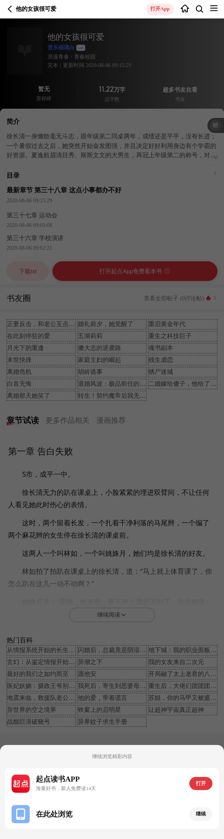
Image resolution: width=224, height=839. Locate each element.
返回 (10, 9)
